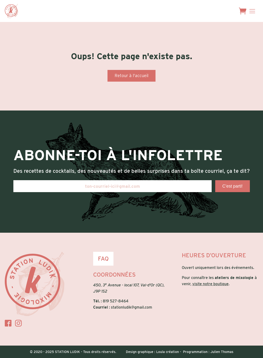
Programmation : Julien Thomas (208, 352)
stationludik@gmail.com (131, 307)
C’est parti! (232, 186)
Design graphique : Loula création (152, 352)
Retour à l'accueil (131, 75)
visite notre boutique (210, 284)
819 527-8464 (116, 301)
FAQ (103, 258)
